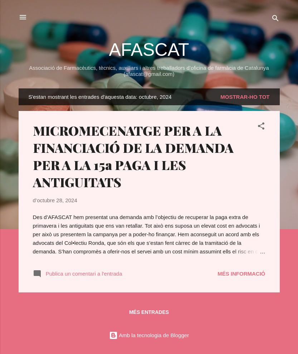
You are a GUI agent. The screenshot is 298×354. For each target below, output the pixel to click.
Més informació (241, 274)
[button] (261, 127)
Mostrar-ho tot (244, 97)
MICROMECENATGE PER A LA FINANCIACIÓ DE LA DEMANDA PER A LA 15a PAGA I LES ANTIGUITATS (133, 156)
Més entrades (149, 312)
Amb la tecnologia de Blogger (149, 335)
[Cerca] (275, 19)
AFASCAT (149, 50)
